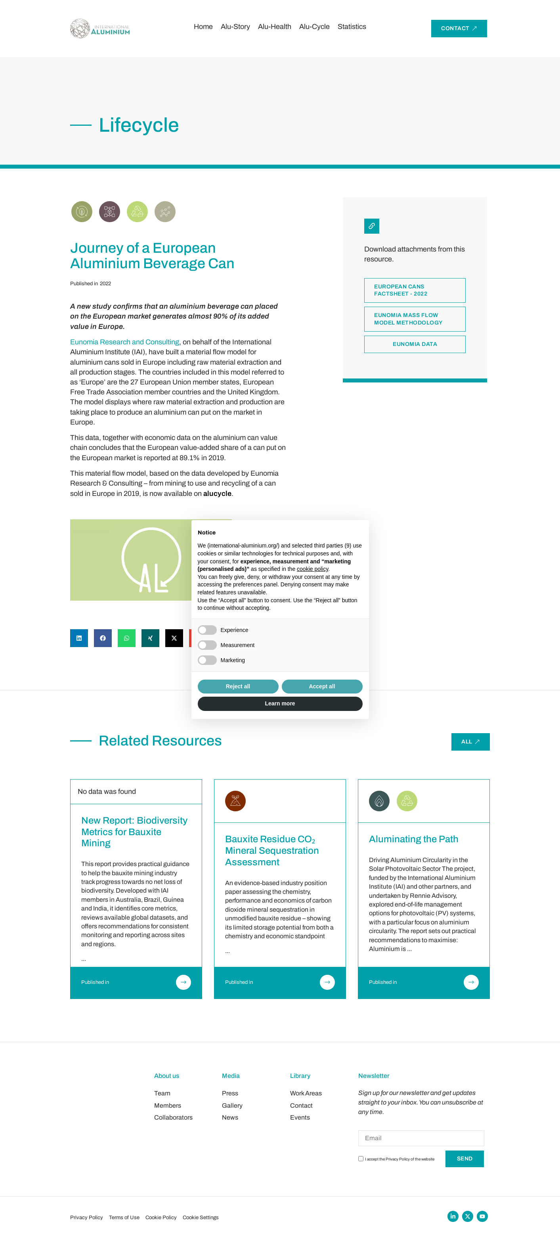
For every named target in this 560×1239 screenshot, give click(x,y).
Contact (301, 1105)
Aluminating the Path (414, 839)
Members (167, 1105)
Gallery (232, 1105)
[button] (79, 638)
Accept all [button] (322, 686)
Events (300, 1117)
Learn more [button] (280, 703)
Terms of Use (124, 1217)
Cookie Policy (161, 1217)
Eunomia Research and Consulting (124, 342)
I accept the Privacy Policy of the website (399, 1159)
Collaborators (173, 1117)
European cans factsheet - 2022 (400, 290)
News (230, 1117)
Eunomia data (415, 344)
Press (230, 1093)
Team (162, 1093)
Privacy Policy (86, 1217)
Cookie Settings (201, 1217)
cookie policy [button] (312, 569)
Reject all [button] (238, 686)
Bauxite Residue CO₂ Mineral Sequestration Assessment (272, 850)
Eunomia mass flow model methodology (408, 319)
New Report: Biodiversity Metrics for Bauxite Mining (134, 832)
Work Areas (306, 1093)
